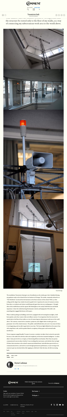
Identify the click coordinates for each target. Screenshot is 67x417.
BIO (15, 368)
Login (32, 411)
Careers (8, 411)
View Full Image (59, 290)
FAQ (4, 411)
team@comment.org (14, 404)
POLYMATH (62, 414)
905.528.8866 (5, 404)
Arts (12, 357)
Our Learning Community (13, 413)
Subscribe (28, 411)
